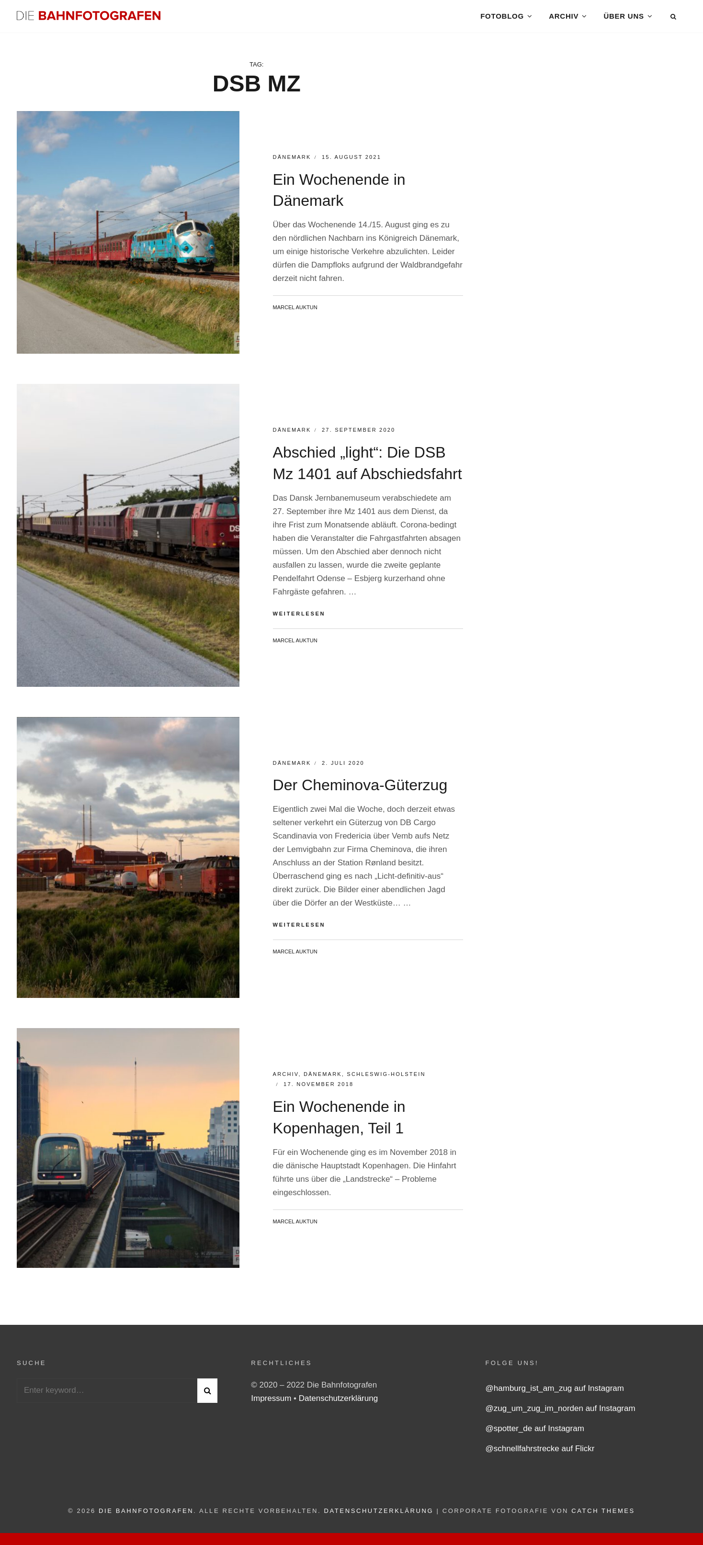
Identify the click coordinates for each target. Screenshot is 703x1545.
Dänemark (292, 164)
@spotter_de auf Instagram (535, 1435)
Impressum (272, 1405)
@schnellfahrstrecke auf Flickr (540, 1455)
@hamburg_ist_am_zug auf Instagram (555, 1394)
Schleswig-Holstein (386, 1081)
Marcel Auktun (295, 314)
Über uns (623, 19)
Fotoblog (501, 19)
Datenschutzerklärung (338, 1405)
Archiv (563, 19)
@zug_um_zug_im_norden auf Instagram (560, 1415)
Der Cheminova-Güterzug (360, 791)
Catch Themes (603, 1517)
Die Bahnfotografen (146, 1517)
